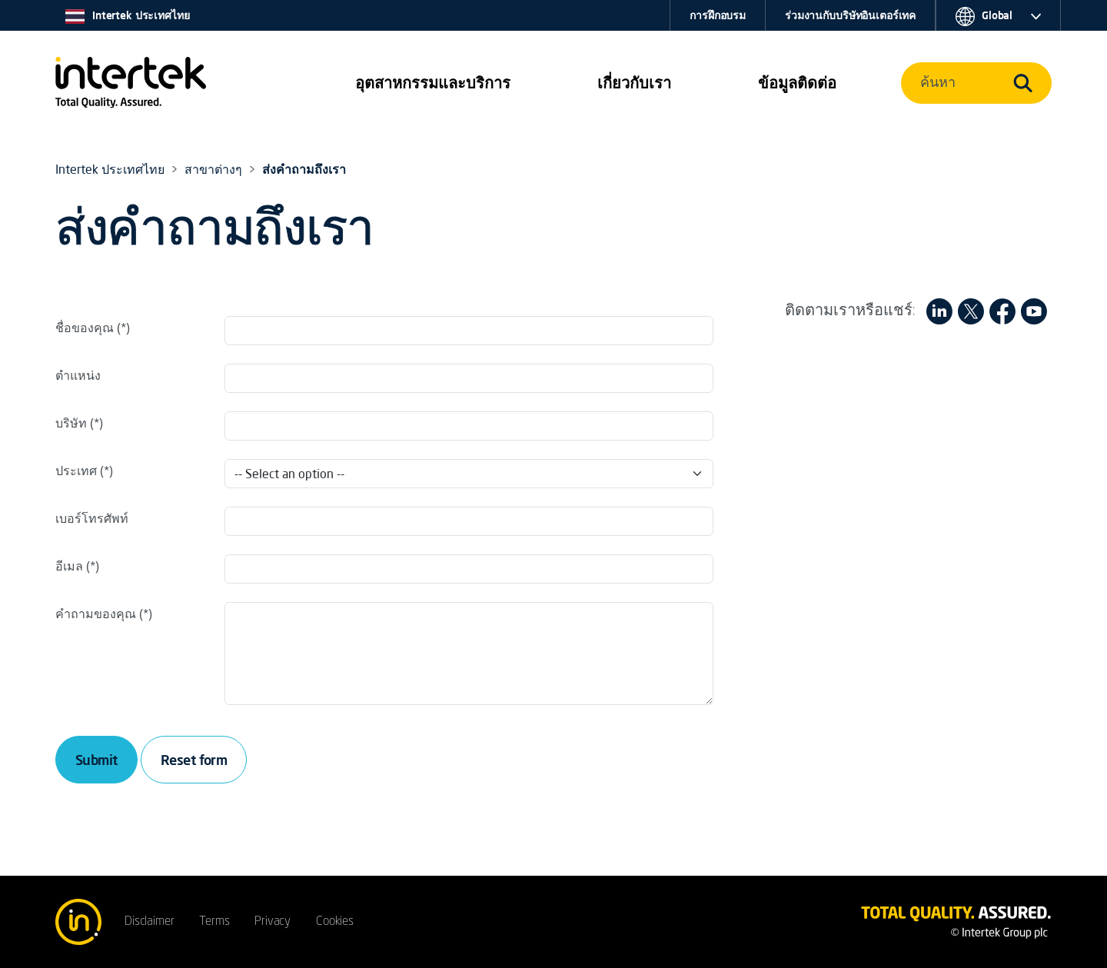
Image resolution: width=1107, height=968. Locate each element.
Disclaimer (149, 922)
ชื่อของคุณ (84, 327)
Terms (214, 922)
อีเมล (69, 566)
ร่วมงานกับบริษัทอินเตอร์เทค (850, 15)
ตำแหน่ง (78, 375)
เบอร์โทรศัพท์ (91, 518)
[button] (432, 83)
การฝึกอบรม (718, 15)
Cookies (335, 922)
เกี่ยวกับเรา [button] (634, 82)
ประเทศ (76, 470)
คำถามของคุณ (95, 613)
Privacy (272, 922)
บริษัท (71, 423)
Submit (96, 759)
